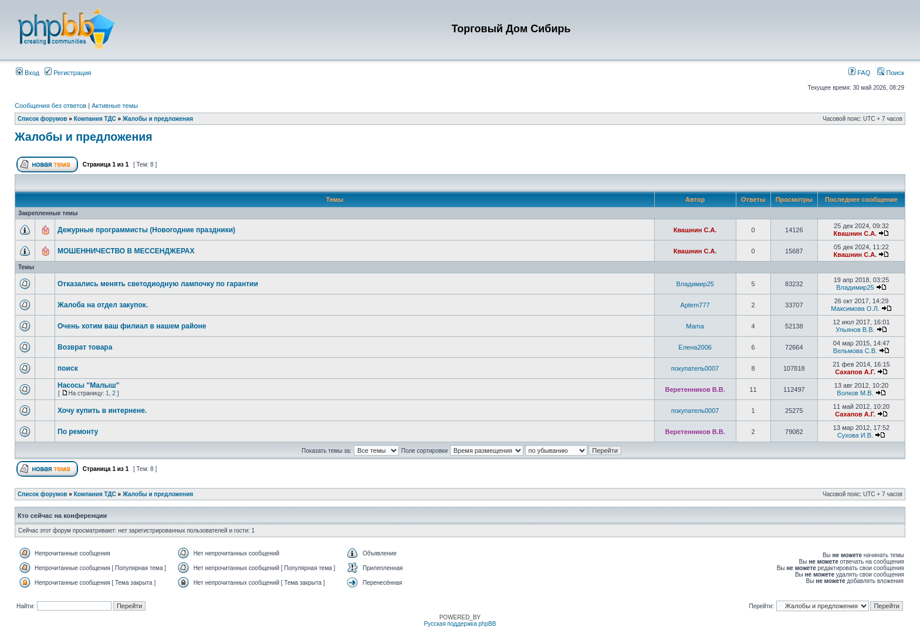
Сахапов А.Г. (855, 371)
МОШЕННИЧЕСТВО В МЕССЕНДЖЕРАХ (126, 251)
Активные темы (115, 105)
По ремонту (78, 432)
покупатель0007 (695, 368)
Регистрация (68, 72)
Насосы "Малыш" (89, 385)
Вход (27, 72)
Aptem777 (695, 305)
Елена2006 (695, 347)
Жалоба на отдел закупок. (103, 305)
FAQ (859, 72)
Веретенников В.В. (695, 389)
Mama (695, 326)
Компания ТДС (95, 119)
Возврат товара (85, 347)
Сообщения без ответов (50, 105)
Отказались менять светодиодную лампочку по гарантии (158, 284)
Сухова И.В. (855, 435)
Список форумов (42, 119)
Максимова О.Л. (855, 308)
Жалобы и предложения (158, 119)
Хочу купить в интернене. (102, 410)
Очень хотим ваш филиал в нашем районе (132, 326)
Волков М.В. (855, 392)
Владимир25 (695, 283)
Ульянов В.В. (855, 329)
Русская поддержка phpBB (460, 624)
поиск (68, 368)
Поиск (890, 72)
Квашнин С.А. (695, 229)
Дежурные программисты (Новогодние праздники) (146, 230)
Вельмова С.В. (855, 350)
